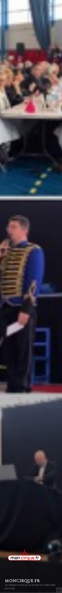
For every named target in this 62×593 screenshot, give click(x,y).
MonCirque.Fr (22, 581)
